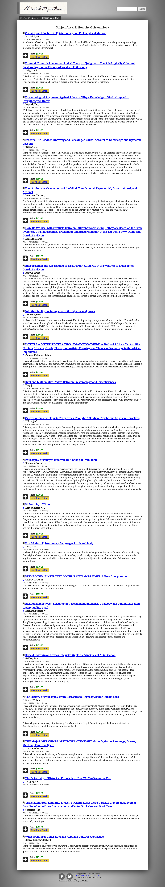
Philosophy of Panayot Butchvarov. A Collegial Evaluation (61, 460)
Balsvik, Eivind (31, 272)
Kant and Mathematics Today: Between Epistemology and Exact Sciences (70, 382)
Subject (29, 18)
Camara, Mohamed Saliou (37, 355)
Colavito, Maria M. (33, 579)
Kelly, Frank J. (31, 70)
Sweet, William (31, 700)
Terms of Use (95, 875)
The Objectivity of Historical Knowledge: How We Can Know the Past (68, 778)
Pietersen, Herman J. (34, 195)
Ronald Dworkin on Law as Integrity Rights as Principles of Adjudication (70, 655)
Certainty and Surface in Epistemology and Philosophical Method (65, 33)
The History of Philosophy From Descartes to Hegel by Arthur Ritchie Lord (72, 697)
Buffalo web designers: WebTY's (78, 881)
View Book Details (39, 57)
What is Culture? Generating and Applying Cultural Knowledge (64, 836)
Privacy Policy (85, 875)
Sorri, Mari (29, 546)
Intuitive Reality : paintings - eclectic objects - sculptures (60, 311)
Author (50, 18)
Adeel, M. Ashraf (32, 238)
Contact (76, 875)
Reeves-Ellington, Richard (37, 840)
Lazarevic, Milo (31, 314)
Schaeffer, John (31, 809)
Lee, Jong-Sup (31, 781)
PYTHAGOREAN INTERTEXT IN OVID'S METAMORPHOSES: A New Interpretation (76, 576)
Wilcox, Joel (30, 421)
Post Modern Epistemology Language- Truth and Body (59, 543)
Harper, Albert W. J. (34, 507)
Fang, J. (27, 385)
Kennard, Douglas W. (34, 610)
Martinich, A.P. (31, 36)
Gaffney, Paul (30, 658)
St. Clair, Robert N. (33, 748)
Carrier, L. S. (30, 147)
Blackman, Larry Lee (34, 463)
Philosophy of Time (37, 504)
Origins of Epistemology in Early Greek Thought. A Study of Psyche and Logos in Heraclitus (82, 418)
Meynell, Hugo (31, 104)
